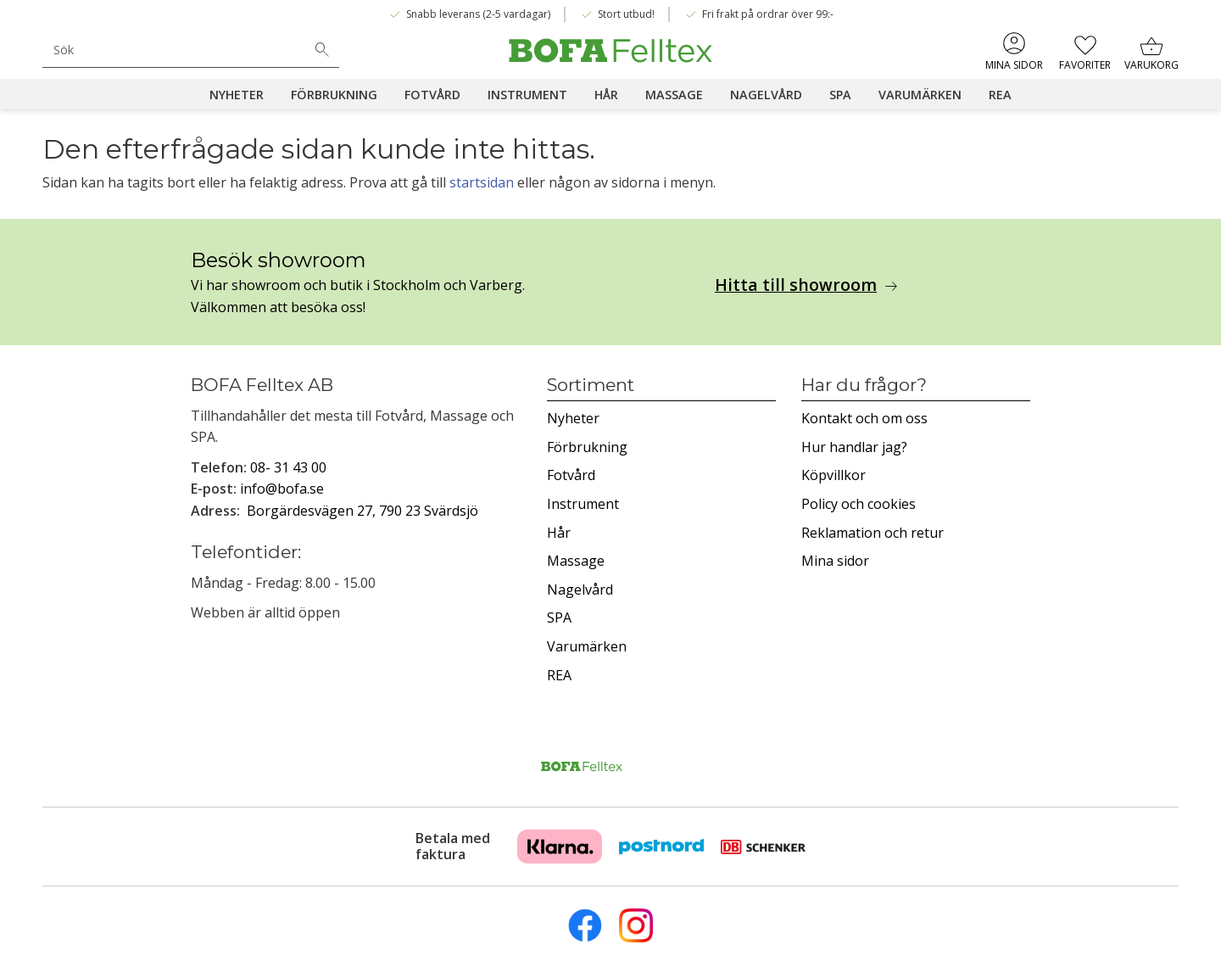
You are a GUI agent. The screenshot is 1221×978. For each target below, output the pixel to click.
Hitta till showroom (796, 285)
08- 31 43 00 (288, 467)
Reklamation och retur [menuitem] (872, 532)
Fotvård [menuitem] (432, 95)
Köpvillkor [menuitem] (833, 475)
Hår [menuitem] (606, 95)
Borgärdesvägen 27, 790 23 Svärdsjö (362, 510)
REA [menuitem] (1000, 95)
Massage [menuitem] (674, 95)
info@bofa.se (282, 488)
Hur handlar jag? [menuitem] (854, 447)
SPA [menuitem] (840, 95)
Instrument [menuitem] (527, 95)
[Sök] (322, 50)
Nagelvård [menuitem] (766, 95)
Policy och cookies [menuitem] (858, 504)
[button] (1085, 50)
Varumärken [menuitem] (920, 95)
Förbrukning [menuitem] (334, 95)
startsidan (481, 182)
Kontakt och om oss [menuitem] (864, 418)
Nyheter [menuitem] (236, 95)
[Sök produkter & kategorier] (173, 49)
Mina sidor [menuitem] (1014, 65)
